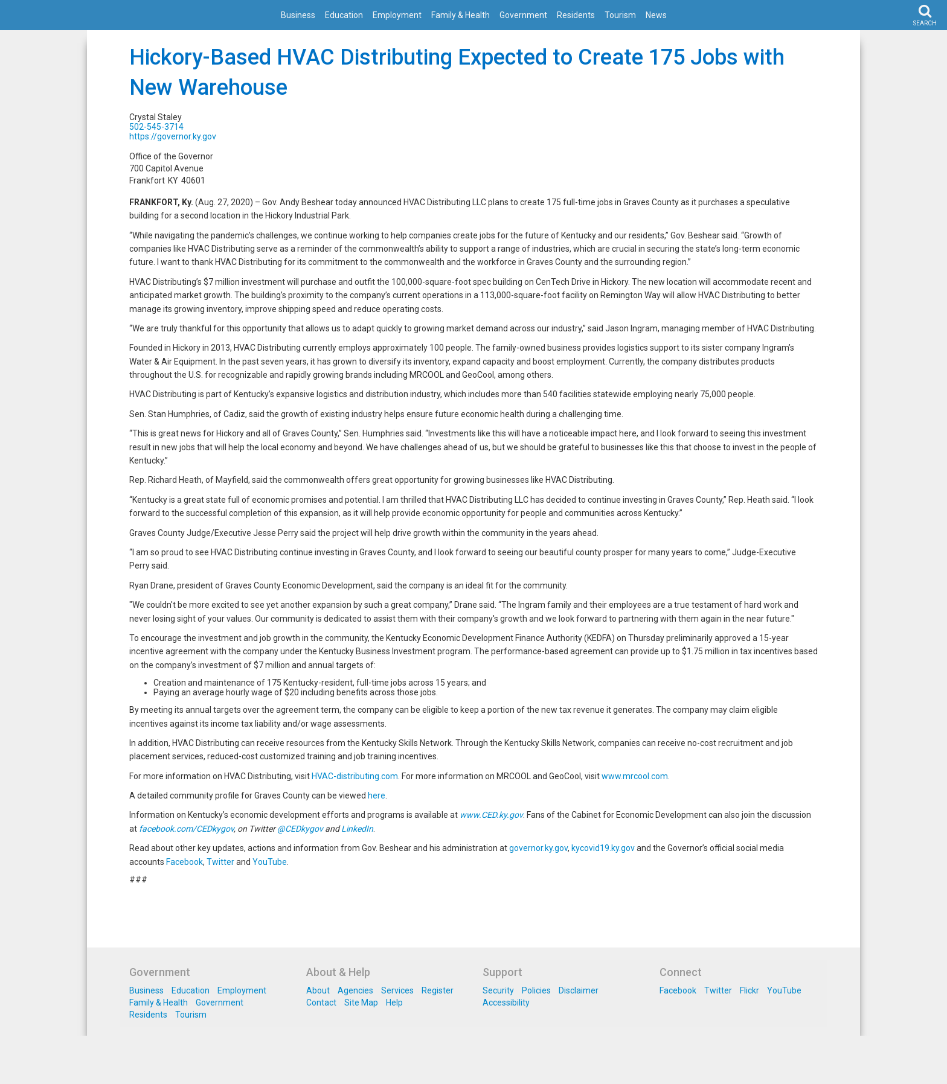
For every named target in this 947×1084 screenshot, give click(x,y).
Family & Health (460, 15)
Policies (536, 990)
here (376, 795)
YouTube (269, 862)
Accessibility (506, 1002)
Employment (397, 15)
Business (298, 15)
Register (438, 990)
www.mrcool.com (635, 776)
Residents (576, 15)
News (656, 15)
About (318, 990)
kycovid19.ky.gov (603, 848)
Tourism (620, 15)
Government (523, 15)
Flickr (749, 990)
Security (498, 990)
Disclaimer (579, 990)
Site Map (361, 1002)
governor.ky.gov (538, 848)
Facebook (184, 862)
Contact (321, 1002)
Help (394, 1002)
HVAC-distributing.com (355, 776)
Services (397, 990)
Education (344, 15)
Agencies (355, 990)
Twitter (220, 862)
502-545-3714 (156, 127)
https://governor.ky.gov (172, 136)
